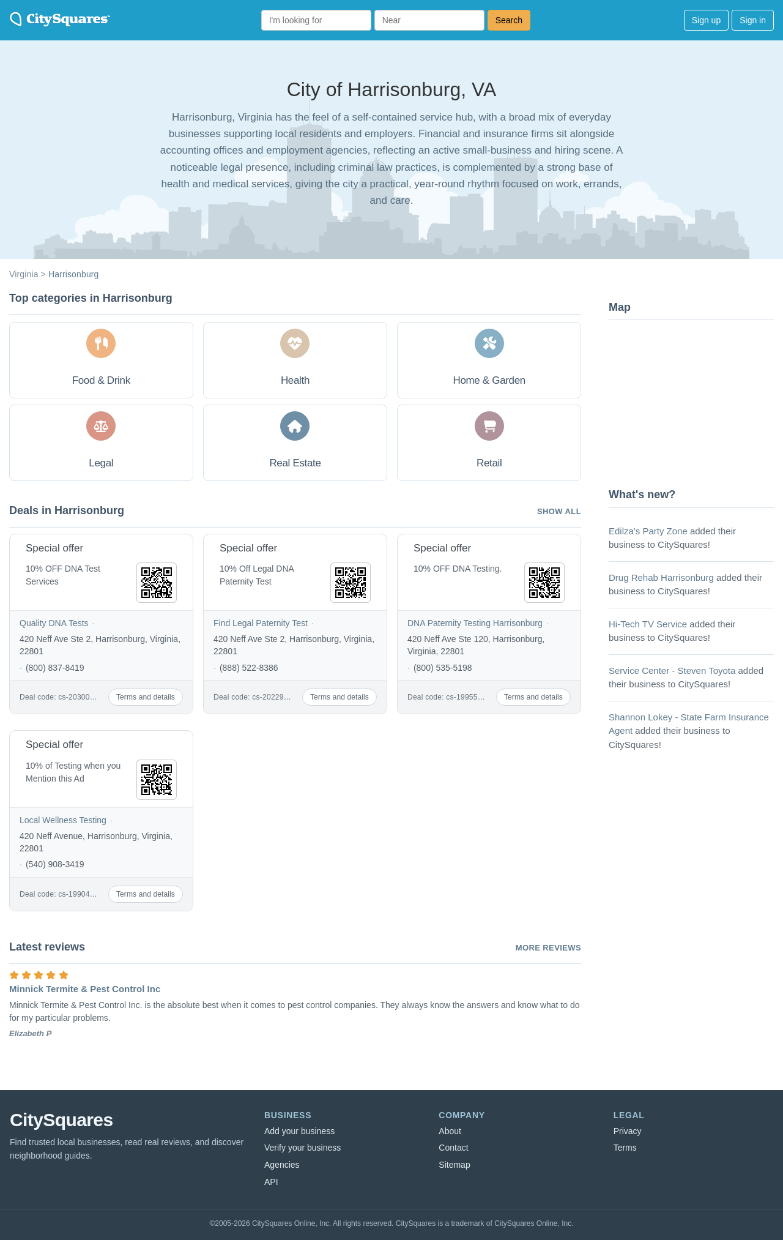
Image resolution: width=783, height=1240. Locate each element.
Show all (559, 511)
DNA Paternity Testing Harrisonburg (475, 623)
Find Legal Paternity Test (260, 623)
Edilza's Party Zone (648, 531)
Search (508, 20)
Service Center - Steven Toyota (672, 670)
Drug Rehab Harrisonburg (661, 577)
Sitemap (454, 1165)
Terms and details (145, 697)
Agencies (282, 1165)
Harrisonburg (73, 274)
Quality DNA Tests (54, 623)
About (450, 1131)
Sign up (706, 20)
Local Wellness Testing (63, 820)
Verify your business (302, 1147)
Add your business (299, 1131)
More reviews (548, 947)
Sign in (753, 20)
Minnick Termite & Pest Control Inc (84, 989)
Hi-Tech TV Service (648, 624)
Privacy (628, 1131)
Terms (625, 1147)
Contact (453, 1147)
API (271, 1182)
